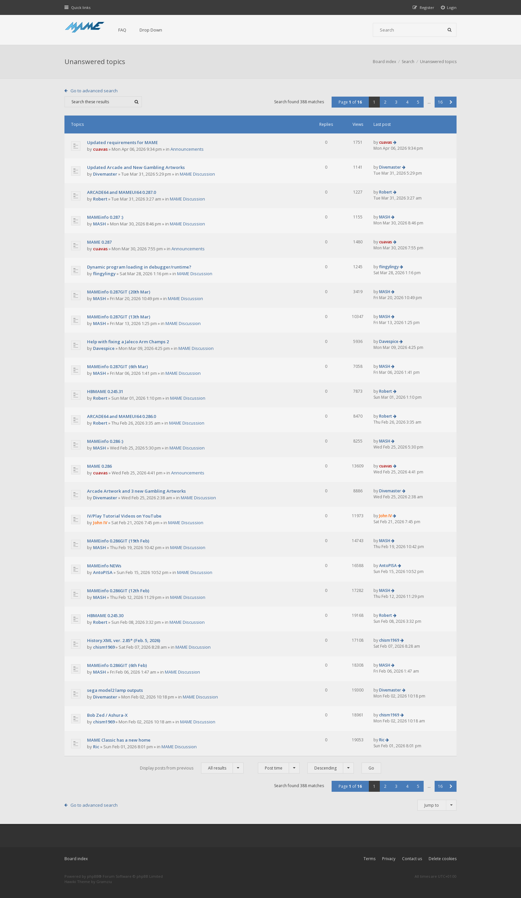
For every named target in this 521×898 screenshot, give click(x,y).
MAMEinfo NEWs (104, 566)
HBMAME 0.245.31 (105, 391)
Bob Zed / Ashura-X (107, 715)
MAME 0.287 (99, 242)
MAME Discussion (197, 174)
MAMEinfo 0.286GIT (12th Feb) (118, 591)
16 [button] (440, 102)
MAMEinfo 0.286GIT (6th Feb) (117, 665)
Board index (76, 858)
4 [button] (407, 102)
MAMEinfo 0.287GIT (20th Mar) (118, 292)
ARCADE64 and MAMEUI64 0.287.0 (121, 192)
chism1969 (104, 647)
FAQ (122, 30)
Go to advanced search (94, 91)
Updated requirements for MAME (122, 142)
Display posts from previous (192, 768)
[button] (451, 102)
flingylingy (104, 274)
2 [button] (385, 102)
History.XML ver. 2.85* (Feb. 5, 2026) (123, 640)
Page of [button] (350, 102)
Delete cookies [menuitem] (443, 858)
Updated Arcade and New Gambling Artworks (136, 167)
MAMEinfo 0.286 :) (105, 441)
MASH (99, 224)
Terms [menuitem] (369, 858)
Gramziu (104, 881)
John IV (100, 523)
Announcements (187, 149)
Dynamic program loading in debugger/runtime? (139, 267)
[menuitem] (449, 7)
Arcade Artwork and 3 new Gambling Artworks (136, 491)
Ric (96, 747)
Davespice (104, 348)
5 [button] (418, 102)
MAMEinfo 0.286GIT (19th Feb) (118, 541)
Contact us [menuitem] (412, 858)
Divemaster (105, 174)
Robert (100, 199)
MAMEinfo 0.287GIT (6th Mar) (117, 366)
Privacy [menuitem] (388, 858)
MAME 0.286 (99, 466)
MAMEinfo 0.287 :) (105, 217)
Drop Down (151, 30)
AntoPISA (103, 572)
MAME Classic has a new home (119, 740)
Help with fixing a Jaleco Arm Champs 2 (128, 342)
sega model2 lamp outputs (115, 690)
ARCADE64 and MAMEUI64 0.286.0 (121, 416)
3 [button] (396, 102)
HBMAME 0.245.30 (105, 615)
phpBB (93, 876)
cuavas (100, 149)
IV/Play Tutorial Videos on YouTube (124, 516)
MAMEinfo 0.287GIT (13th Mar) (118, 317)
